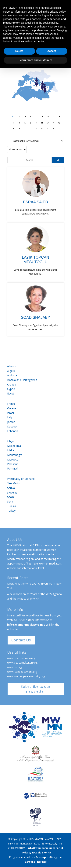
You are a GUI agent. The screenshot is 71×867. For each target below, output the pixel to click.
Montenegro (15, 455)
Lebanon (12, 431)
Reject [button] (19, 50)
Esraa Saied (35, 202)
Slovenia (12, 492)
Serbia (11, 488)
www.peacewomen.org (21, 658)
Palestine (12, 464)
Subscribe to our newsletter (36, 689)
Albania (11, 366)
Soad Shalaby (35, 317)
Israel (10, 413)
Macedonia (14, 446)
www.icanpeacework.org (22, 671)
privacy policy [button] (58, 11)
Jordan (11, 422)
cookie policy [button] (50, 22)
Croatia (11, 384)
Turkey (11, 510)
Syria (10, 501)
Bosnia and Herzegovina (22, 380)
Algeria (11, 371)
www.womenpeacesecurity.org (26, 676)
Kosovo (12, 426)
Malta (10, 450)
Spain (10, 497)
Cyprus (11, 389)
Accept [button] (51, 50)
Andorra (12, 375)
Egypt (10, 393)
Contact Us (21, 640)
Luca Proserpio (38, 857)
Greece (11, 408)
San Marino (14, 483)
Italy (9, 417)
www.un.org (14, 667)
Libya (10, 441)
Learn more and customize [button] (35, 60)
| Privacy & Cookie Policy (35, 852)
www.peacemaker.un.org (22, 662)
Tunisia (11, 506)
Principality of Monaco (21, 479)
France (11, 404)
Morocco (12, 459)
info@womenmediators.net (26, 624)
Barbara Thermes (36, 861)
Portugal (12, 468)
